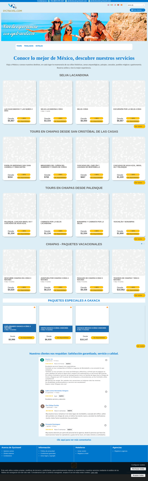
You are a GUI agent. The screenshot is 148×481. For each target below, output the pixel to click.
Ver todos (141, 353)
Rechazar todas (138, 469)
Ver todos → (140, 133)
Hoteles (49, 46)
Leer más (94, 472)
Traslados (39, 46)
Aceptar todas (138, 475)
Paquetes (21, 46)
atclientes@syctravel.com (77, 1)
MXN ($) (130, 5)
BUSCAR (122, 51)
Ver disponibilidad (23, 128)
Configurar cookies (138, 465)
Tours (29, 46)
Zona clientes (136, 10)
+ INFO (24, 125)
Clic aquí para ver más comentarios (74, 446)
